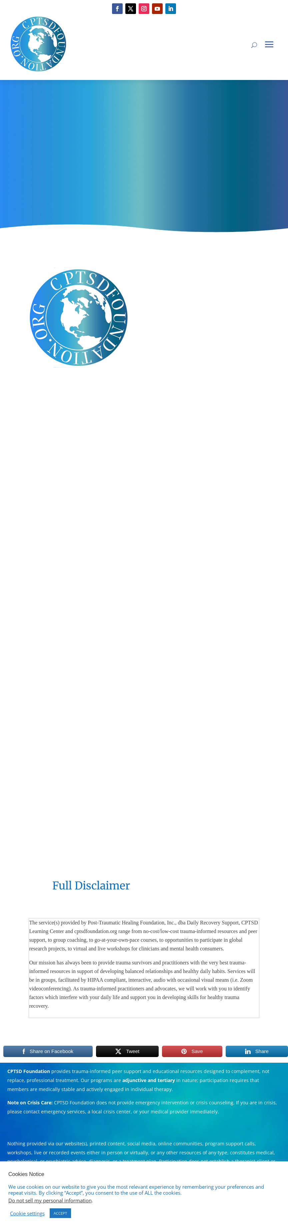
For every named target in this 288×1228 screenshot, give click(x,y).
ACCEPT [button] (60, 1213)
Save (197, 1051)
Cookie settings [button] (27, 1213)
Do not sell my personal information (50, 1200)
